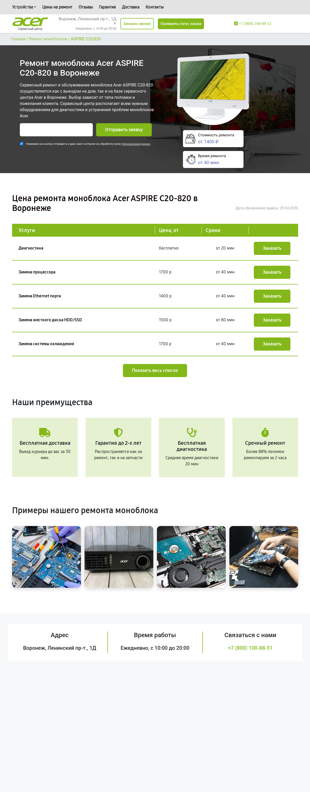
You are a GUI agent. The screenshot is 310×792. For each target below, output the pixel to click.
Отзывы (86, 7)
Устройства (22, 7)
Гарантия (107, 7)
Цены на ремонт (57, 7)
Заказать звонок (137, 24)
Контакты (155, 7)
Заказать (272, 248)
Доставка (130, 7)
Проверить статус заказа (181, 24)
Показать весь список (155, 370)
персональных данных (136, 144)
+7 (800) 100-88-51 (250, 648)
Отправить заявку (124, 129)
